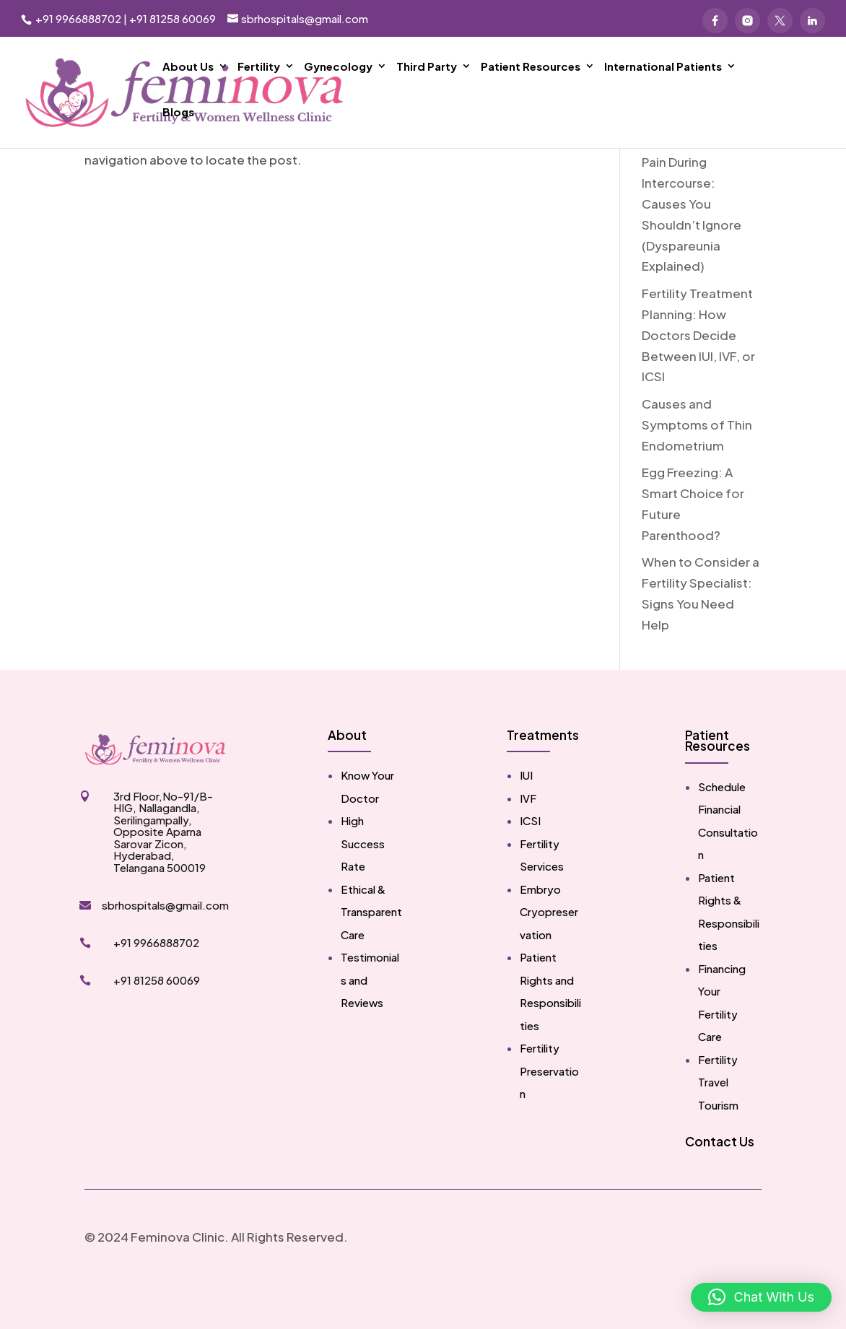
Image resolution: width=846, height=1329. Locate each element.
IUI (526, 819)
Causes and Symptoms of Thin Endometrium (697, 468)
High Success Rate (363, 887)
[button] (761, 1297)
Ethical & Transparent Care (371, 955)
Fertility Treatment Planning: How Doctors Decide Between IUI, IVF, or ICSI (698, 379)
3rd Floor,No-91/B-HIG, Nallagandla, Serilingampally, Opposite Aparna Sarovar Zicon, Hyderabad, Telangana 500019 (163, 875)
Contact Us (719, 1185)
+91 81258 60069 (172, 18)
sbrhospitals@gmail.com (165, 949)
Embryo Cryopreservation (549, 955)
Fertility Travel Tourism (718, 1126)
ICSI (530, 864)
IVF (528, 842)
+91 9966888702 (77, 18)
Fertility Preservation (549, 1114)
